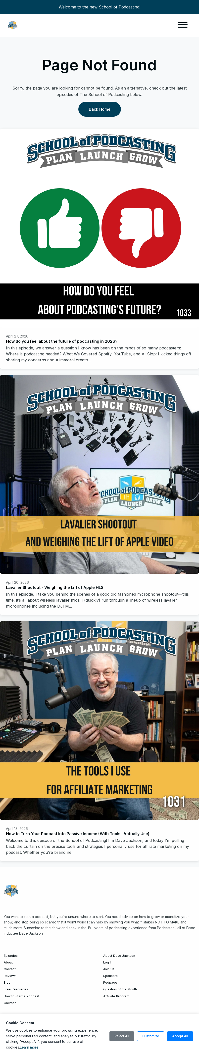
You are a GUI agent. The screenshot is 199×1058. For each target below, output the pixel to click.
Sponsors (110, 976)
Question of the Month (120, 989)
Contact (10, 969)
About (8, 962)
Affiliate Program (116, 996)
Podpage (110, 982)
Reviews (10, 976)
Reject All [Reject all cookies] (121, 1036)
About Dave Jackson (119, 956)
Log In (107, 962)
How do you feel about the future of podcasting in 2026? (61, 341)
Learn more (29, 1047)
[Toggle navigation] (182, 25)
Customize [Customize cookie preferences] (150, 1036)
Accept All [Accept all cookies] (180, 1036)
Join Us (108, 969)
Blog (7, 982)
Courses (10, 1003)
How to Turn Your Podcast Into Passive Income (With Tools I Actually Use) (77, 833)
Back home (99, 109)
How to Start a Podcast (21, 996)
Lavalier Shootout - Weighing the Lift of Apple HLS (54, 587)
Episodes (11, 956)
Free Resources (16, 989)
